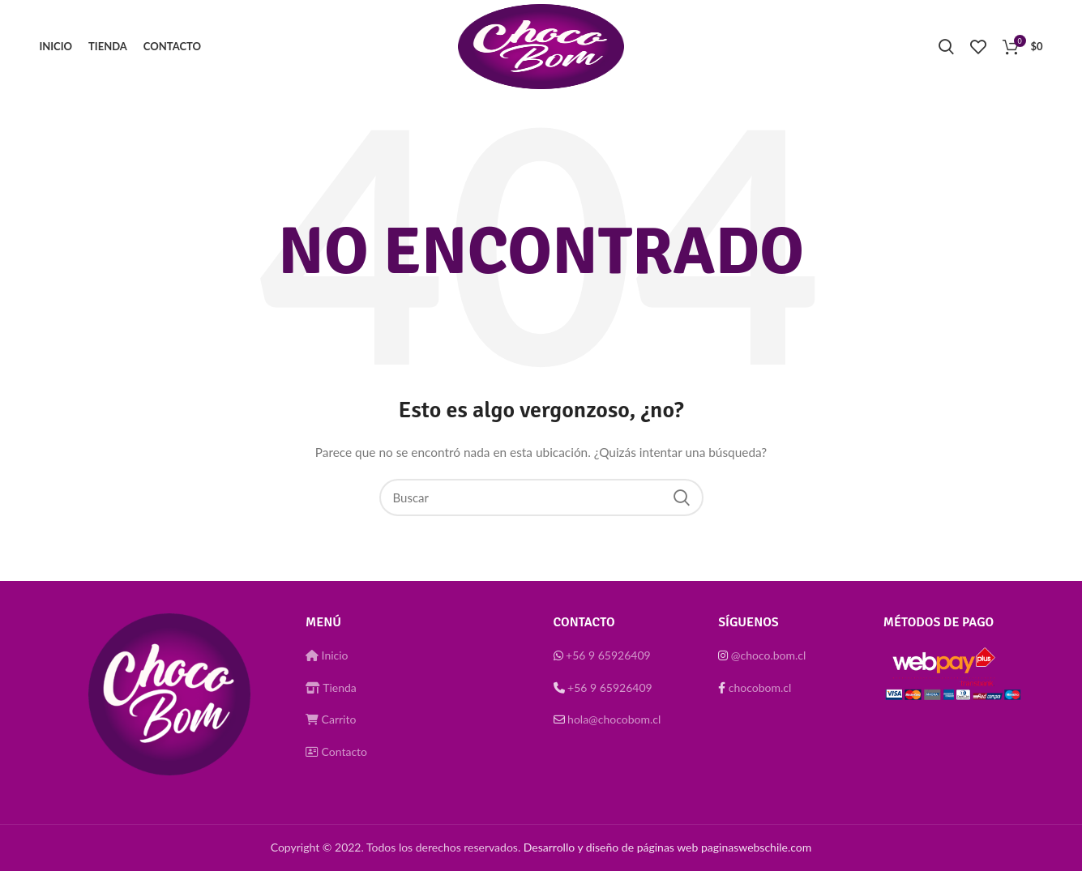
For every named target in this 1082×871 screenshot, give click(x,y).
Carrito (331, 719)
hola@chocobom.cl (614, 719)
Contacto (336, 751)
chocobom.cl (760, 687)
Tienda (331, 687)
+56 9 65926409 (608, 655)
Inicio (327, 655)
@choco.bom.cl (768, 655)
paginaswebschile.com (756, 847)
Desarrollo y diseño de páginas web (611, 847)
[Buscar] (541, 497)
